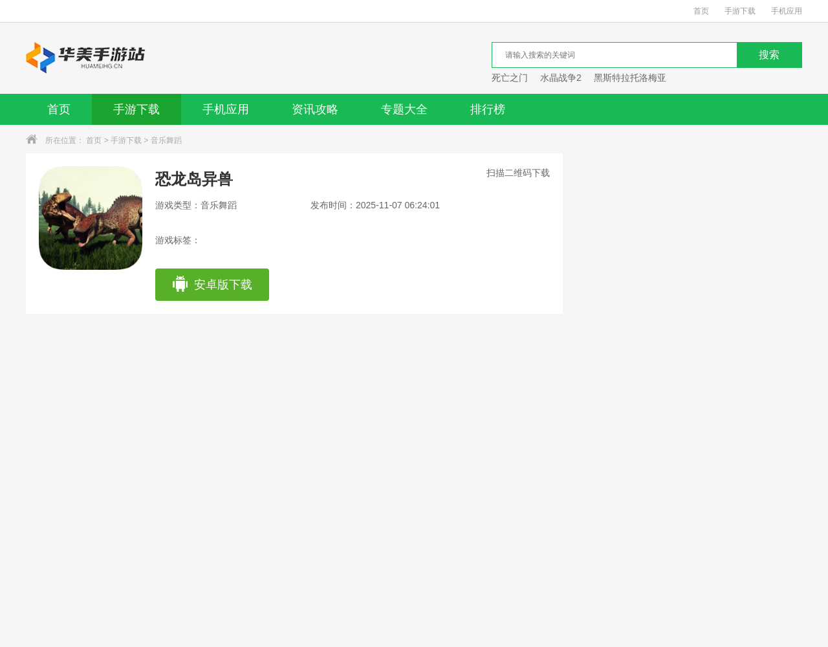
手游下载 (740, 11)
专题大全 (404, 109)
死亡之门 (510, 77)
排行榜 (487, 109)
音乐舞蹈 (166, 140)
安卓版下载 (211, 284)
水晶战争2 (561, 77)
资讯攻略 (315, 109)
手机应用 (786, 11)
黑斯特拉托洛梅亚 (630, 77)
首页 (701, 11)
